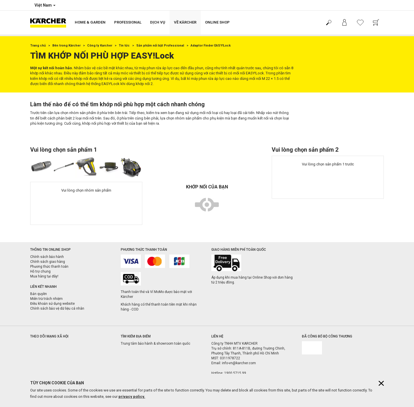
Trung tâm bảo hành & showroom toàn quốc (155, 344)
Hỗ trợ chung (40, 271)
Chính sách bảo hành (47, 257)
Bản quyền (38, 294)
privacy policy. (131, 396)
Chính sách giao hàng (47, 262)
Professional (127, 22)
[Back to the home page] (50, 23)
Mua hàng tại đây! (44, 276)
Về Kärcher (185, 22)
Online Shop (217, 22)
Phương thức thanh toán (49, 267)
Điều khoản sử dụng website (52, 304)
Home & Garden (90, 22)
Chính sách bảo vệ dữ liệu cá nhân (57, 308)
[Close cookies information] (381, 383)
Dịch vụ (157, 22)
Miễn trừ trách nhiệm (46, 299)
